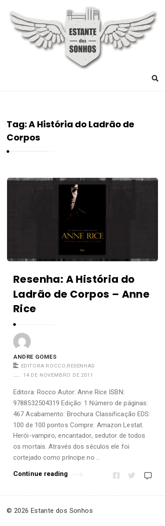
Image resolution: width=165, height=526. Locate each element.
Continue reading (48, 473)
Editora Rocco (43, 366)
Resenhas (81, 366)
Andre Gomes (35, 356)
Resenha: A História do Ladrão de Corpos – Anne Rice (81, 294)
